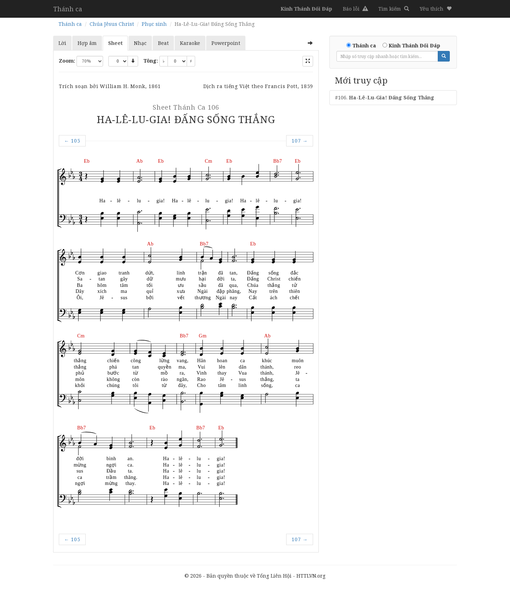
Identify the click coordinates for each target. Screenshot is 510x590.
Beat (163, 43)
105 (72, 140)
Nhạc (140, 43)
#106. (384, 97)
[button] (435, 9)
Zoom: (67, 60)
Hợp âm (87, 43)
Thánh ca (67, 9)
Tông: (150, 60)
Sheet (115, 43)
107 (299, 140)
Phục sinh (154, 24)
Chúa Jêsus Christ (112, 24)
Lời (62, 43)
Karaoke (190, 43)
